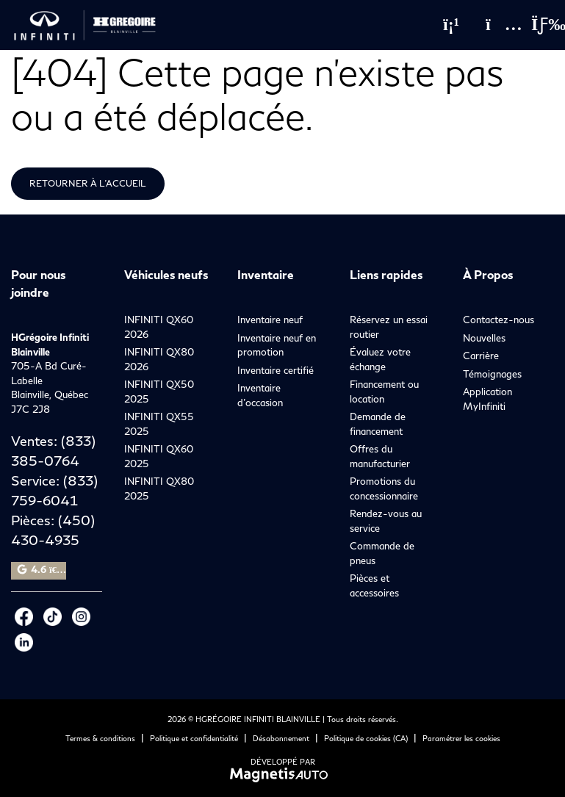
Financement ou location (384, 391)
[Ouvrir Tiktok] (52, 616)
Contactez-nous (498, 319)
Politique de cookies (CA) (366, 738)
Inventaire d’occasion (260, 395)
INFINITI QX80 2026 (159, 359)
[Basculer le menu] (536, 24)
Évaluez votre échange (380, 359)
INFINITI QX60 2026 (158, 327)
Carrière (481, 355)
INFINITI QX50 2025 (159, 391)
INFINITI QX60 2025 (158, 456)
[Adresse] (496, 24)
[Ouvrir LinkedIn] (24, 642)
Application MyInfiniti (487, 399)
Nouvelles (484, 338)
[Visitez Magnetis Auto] (282, 773)
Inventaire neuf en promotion (276, 345)
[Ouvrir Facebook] (24, 616)
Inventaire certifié (275, 370)
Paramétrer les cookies (461, 738)
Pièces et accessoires (374, 585)
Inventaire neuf (270, 319)
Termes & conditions (100, 738)
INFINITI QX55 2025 (159, 424)
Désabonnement (281, 738)
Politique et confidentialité (194, 738)
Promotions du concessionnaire (384, 488)
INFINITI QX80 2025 (159, 488)
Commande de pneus (382, 553)
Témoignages (492, 374)
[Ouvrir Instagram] (81, 616)
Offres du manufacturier (380, 456)
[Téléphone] (451, 24)
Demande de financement (378, 424)
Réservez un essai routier (389, 327)
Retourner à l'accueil (87, 183)
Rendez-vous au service (386, 521)
